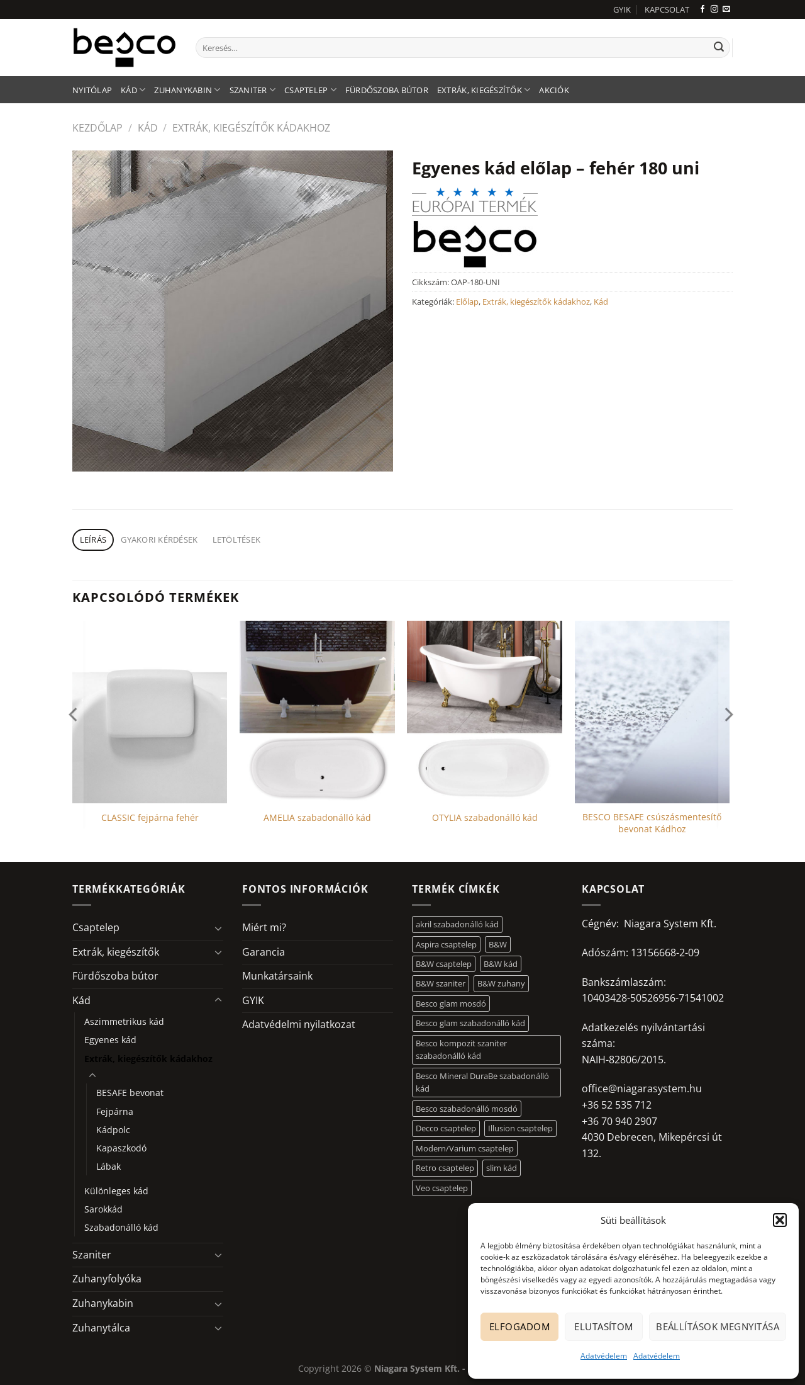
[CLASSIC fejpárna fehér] (150, 712)
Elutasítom (603, 1326)
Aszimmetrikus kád (124, 1021)
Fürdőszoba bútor (386, 90)
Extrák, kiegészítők (483, 90)
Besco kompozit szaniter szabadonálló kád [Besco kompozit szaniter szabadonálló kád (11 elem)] (461, 1049)
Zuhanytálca (101, 1328)
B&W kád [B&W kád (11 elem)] (501, 964)
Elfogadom (519, 1326)
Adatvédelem (603, 1355)
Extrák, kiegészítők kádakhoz (251, 128)
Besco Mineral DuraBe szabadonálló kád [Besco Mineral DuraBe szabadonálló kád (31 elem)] (482, 1082)
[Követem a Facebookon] (702, 9)
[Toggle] (218, 928)
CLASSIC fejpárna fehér (150, 817)
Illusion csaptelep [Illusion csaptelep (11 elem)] (520, 1128)
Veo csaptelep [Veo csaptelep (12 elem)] (442, 1188)
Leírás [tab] (93, 539)
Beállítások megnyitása (717, 1326)
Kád (133, 90)
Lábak (108, 1166)
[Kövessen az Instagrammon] (714, 9)
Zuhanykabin (187, 90)
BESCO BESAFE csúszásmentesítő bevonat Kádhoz (651, 823)
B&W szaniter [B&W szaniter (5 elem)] (440, 983)
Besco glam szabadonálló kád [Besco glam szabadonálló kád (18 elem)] (470, 1023)
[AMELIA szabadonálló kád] (317, 712)
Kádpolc (113, 1130)
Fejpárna (114, 1111)
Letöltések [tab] (237, 539)
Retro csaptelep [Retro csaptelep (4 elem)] (445, 1167)
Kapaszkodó (121, 1148)
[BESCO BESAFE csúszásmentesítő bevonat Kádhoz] (652, 712)
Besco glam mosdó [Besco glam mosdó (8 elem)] (451, 1003)
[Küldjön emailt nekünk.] (726, 9)
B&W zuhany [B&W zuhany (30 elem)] (501, 983)
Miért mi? (264, 927)
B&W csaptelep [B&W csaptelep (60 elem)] (444, 964)
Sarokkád (103, 1209)
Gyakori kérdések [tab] (159, 539)
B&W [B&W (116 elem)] (498, 944)
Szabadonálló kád (121, 1227)
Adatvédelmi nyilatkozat (298, 1024)
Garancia (263, 952)
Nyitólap (92, 90)
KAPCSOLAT (667, 9)
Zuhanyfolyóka (107, 1279)
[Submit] (719, 48)
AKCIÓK (554, 90)
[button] (780, 1220)
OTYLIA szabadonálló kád (485, 817)
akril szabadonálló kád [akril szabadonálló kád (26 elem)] (457, 924)
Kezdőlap (97, 128)
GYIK (622, 9)
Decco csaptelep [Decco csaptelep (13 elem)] (446, 1128)
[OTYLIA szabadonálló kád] (484, 712)
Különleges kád (116, 1191)
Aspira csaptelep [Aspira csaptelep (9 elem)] (446, 944)
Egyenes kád (110, 1040)
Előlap (467, 301)
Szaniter (253, 90)
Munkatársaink (277, 976)
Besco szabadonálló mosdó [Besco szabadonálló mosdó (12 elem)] (467, 1108)
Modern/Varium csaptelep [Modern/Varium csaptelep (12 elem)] (465, 1148)
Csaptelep (310, 90)
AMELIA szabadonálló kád (317, 817)
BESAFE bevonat (130, 1093)
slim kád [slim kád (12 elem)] (501, 1167)
